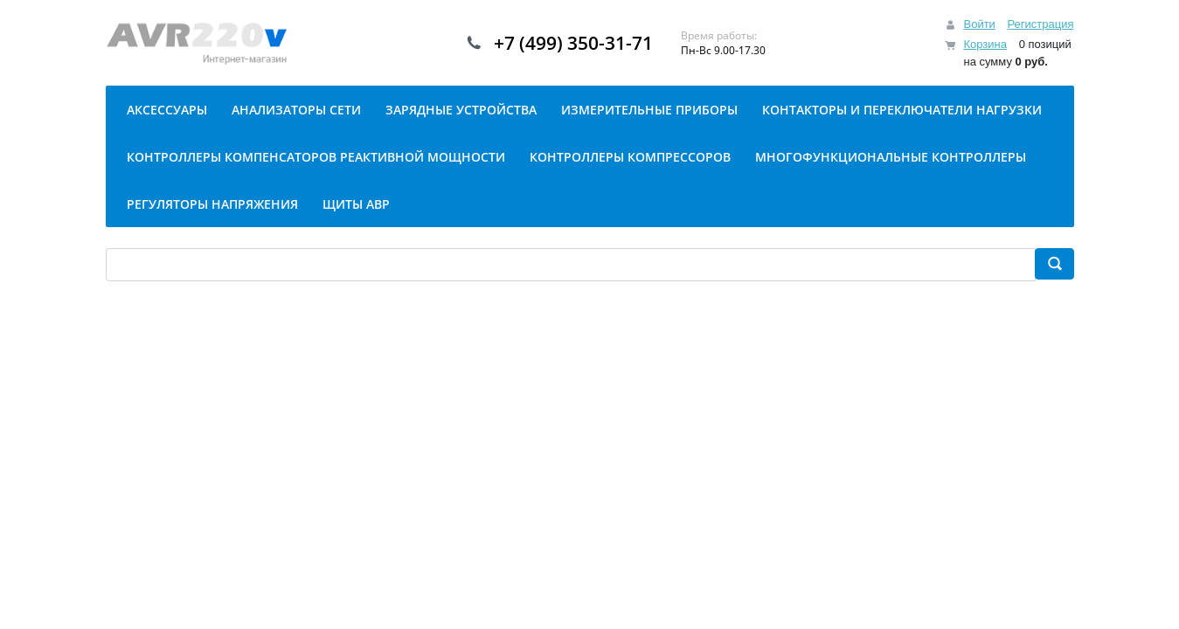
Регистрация (1041, 24)
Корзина (985, 44)
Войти (979, 24)
